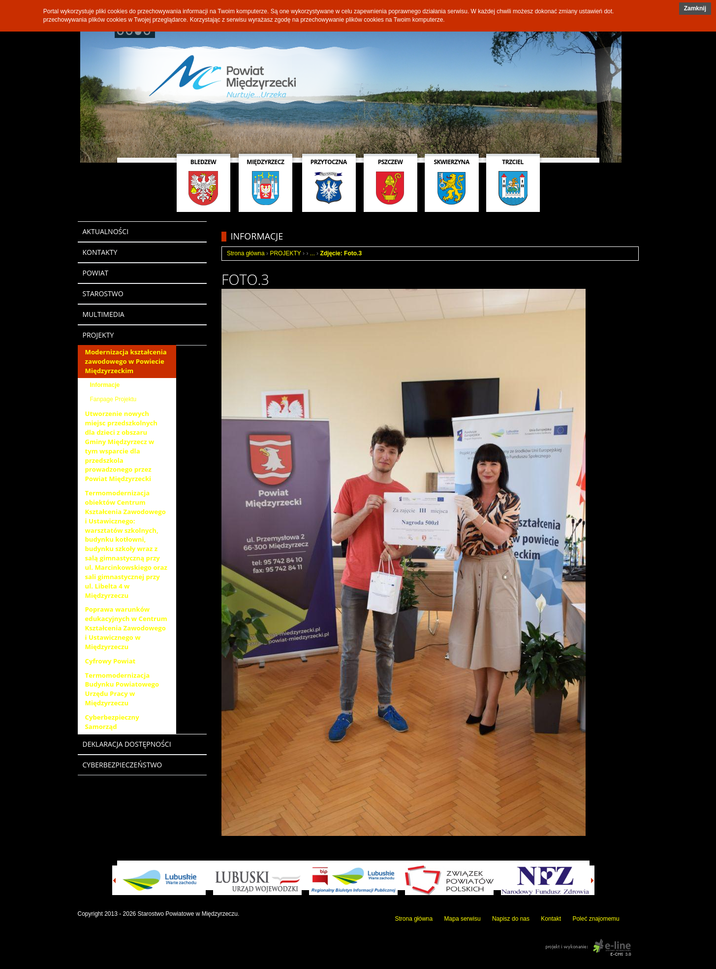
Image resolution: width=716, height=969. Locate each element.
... (312, 253)
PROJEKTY (285, 253)
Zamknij (695, 8)
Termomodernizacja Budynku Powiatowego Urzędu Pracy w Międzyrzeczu (122, 689)
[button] (695, 8)
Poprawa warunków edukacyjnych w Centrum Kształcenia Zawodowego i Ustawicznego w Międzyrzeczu (126, 628)
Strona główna (246, 253)
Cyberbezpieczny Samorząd (112, 722)
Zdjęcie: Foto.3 (341, 253)
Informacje (105, 384)
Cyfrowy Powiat (110, 661)
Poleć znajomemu (595, 918)
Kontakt (551, 918)
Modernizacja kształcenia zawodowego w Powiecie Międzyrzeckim (126, 361)
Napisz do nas (510, 918)
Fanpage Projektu (113, 399)
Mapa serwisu (462, 918)
